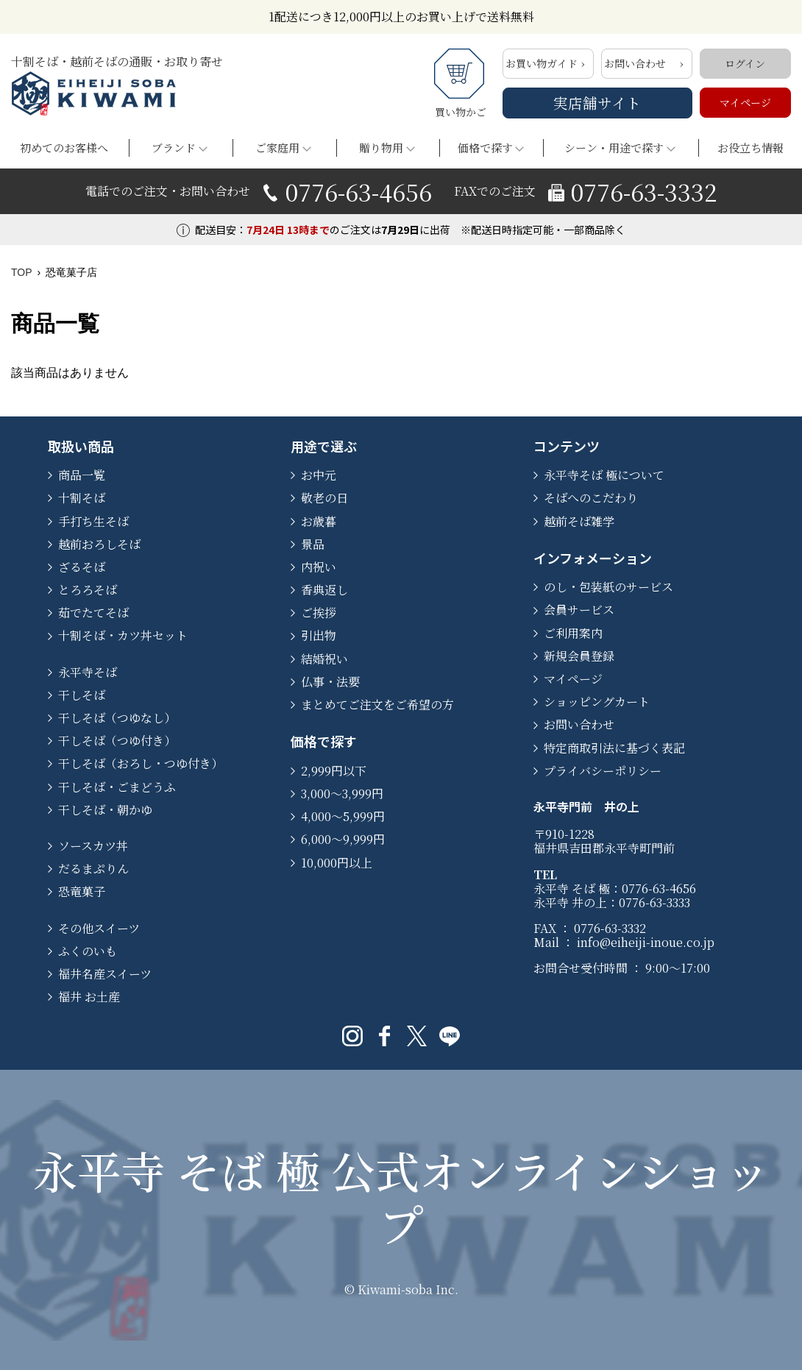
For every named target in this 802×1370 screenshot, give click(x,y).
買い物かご (461, 84)
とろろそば (87, 590)
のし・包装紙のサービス (608, 587)
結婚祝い (324, 659)
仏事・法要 (330, 682)
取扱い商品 (81, 445)
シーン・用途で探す (614, 147)
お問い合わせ (635, 63)
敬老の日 (324, 498)
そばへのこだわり (591, 498)
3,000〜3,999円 (342, 794)
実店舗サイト (597, 102)
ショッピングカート (597, 702)
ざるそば (81, 567)
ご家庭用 (277, 147)
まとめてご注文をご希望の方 (377, 704)
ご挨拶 (318, 613)
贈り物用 (381, 147)
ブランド (174, 147)
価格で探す (485, 147)
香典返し (324, 590)
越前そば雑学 (579, 521)
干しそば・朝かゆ (105, 810)
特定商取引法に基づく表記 (614, 748)
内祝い (318, 567)
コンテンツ (566, 445)
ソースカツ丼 (93, 846)
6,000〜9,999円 (343, 839)
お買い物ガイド (541, 63)
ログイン (745, 63)
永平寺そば (87, 672)
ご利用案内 (573, 633)
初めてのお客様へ (64, 147)
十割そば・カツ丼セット (123, 635)
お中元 (318, 475)
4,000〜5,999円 (343, 816)
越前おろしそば (99, 544)
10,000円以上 (336, 863)
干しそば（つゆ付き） (117, 741)
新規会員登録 (579, 656)
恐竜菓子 (81, 891)
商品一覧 (81, 475)
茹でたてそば (93, 613)
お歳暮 (318, 521)
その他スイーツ (99, 928)
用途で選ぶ (324, 445)
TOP (21, 272)
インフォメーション (592, 557)
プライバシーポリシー (602, 771)
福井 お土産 (89, 997)
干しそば (81, 695)
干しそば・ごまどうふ (117, 787)
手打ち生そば (93, 521)
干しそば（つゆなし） (117, 718)
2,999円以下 (333, 771)
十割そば (81, 498)
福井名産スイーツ (105, 974)
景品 (312, 544)
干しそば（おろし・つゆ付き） (140, 763)
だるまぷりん (93, 869)
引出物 (318, 635)
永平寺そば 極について (604, 475)
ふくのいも (87, 951)
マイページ (745, 102)
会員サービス (579, 610)
